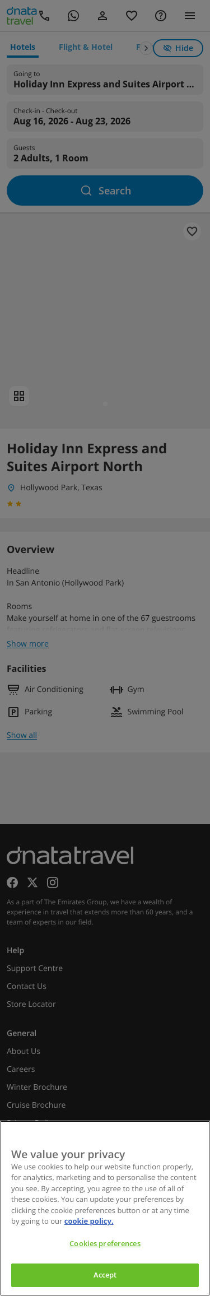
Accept (105, 1275)
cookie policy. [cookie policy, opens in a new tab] (89, 1221)
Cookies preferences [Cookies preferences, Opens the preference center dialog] (104, 1243)
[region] (105, 1208)
